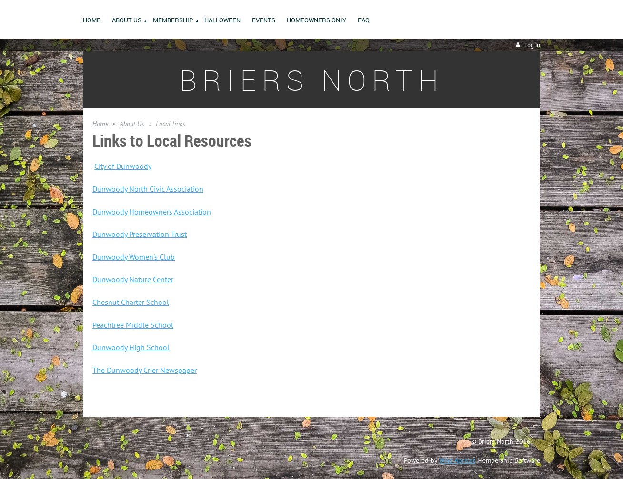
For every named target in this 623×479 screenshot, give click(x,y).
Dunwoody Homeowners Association (151, 211)
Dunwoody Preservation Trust (139, 234)
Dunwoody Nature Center (132, 279)
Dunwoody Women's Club (133, 257)
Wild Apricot (457, 460)
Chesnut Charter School (130, 302)
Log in (532, 45)
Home (100, 123)
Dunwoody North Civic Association (147, 189)
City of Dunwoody (122, 166)
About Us (132, 123)
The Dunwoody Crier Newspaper (144, 370)
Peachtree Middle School (132, 325)
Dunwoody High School (131, 347)
